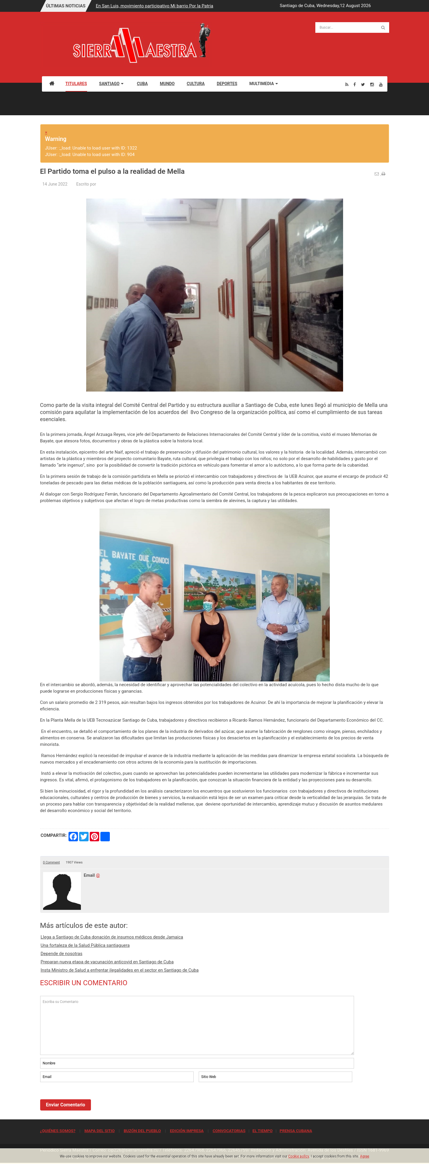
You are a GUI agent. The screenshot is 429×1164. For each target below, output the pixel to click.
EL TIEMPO (262, 1130)
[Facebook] (354, 84)
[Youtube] (381, 84)
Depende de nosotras (61, 953)
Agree (364, 1156)
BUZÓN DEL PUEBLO (142, 1130)
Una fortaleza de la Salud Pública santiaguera (85, 945)
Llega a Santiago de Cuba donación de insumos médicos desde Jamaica (112, 937)
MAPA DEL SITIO (99, 1130)
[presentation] (85, 1099)
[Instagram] (372, 84)
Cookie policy (298, 1156)
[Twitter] (363, 84)
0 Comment (51, 862)
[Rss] (346, 84)
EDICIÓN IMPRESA (186, 1130)
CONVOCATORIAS (229, 1130)
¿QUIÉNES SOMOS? (58, 1130)
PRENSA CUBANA (296, 1130)
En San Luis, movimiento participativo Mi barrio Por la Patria (154, 6)
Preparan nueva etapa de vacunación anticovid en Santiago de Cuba (107, 962)
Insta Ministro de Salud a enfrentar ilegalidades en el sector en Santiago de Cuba (120, 970)
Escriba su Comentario (197, 1025)
